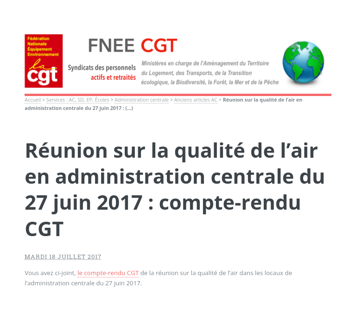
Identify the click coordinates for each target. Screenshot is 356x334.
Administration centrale (141, 99)
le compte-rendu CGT (108, 273)
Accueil (33, 99)
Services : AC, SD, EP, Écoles (77, 99)
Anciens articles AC (195, 99)
